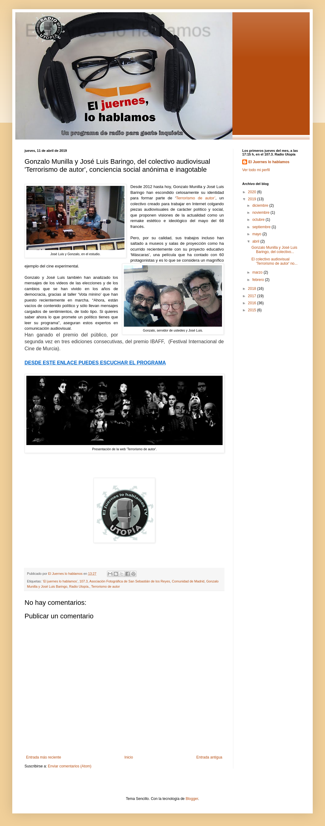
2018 (252, 288)
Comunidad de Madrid (188, 581)
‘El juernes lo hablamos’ (60, 581)
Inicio (128, 757)
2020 (252, 192)
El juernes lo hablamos (118, 29)
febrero (258, 280)
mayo (257, 234)
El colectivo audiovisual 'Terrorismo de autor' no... (274, 261)
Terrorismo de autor (105, 586)
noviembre (261, 212)
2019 (252, 199)
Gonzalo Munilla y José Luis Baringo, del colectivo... (274, 249)
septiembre (262, 227)
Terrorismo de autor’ (196, 198)
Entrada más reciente (43, 757)
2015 (252, 310)
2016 (252, 303)
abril (256, 241)
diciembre (260, 205)
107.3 (83, 581)
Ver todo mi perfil (256, 170)
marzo (258, 272)
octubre (259, 219)
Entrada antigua (209, 757)
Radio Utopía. (79, 586)
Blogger (191, 799)
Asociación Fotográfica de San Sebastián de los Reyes (130, 581)
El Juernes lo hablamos (268, 162)
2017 (252, 296)
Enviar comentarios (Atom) (69, 766)
